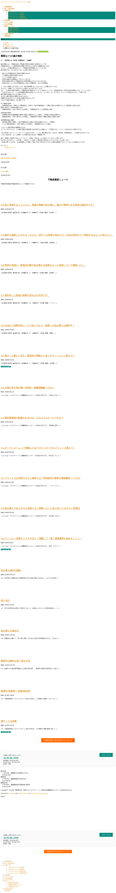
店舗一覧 (7, 865)
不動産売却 (8, 861)
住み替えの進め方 (10, 631)
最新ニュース (8, 881)
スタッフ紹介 (8, 877)
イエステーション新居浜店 (17, 16)
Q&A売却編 (8, 879)
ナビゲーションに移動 (23, 1)
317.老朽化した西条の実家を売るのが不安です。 (25, 295)
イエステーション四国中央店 (17, 18)
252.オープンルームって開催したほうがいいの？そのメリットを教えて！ (38, 448)
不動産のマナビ (13, 32)
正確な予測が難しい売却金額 (8, 158)
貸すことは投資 (9, 721)
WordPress (11, 793)
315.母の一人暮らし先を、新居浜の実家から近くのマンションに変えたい (38, 355)
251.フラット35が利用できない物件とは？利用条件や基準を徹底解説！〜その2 (40, 478)
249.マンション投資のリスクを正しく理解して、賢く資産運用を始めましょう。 (41, 538)
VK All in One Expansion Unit (39, 793)
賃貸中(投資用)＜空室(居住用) (15, 691)
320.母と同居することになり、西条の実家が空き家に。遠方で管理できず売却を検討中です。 (48, 205)
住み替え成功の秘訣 (11, 570)
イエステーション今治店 (16, 12)
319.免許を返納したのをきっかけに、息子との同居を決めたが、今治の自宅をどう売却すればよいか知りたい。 (57, 235)
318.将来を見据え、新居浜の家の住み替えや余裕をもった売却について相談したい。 (43, 265)
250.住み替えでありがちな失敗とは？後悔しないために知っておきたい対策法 (40, 508)
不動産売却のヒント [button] (17, 184)
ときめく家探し (5, 171)
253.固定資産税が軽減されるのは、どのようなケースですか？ (32, 418)
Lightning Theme (23, 793)
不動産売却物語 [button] (6, 184)
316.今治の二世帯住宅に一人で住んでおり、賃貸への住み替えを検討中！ (37, 325)
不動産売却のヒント (14, 30)
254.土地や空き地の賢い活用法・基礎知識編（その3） (28, 387)
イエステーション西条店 (16, 14)
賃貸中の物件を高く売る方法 (15, 661)
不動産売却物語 (13, 28)
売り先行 (5, 600)
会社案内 (7, 875)
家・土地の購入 (9, 863)
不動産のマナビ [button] (29, 184)
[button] (58, 740)
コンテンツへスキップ (8, 1)
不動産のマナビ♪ (42, 51)
